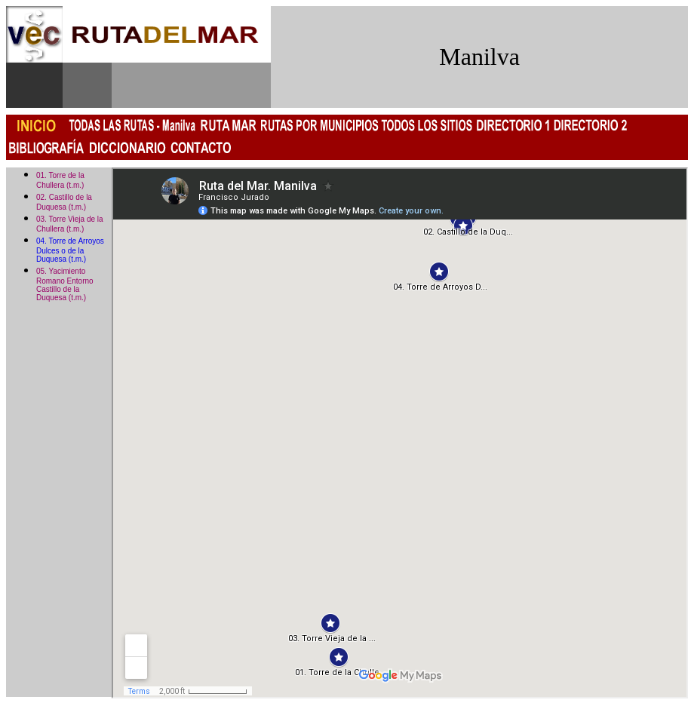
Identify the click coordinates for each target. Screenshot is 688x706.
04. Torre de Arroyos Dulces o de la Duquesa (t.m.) (70, 250)
